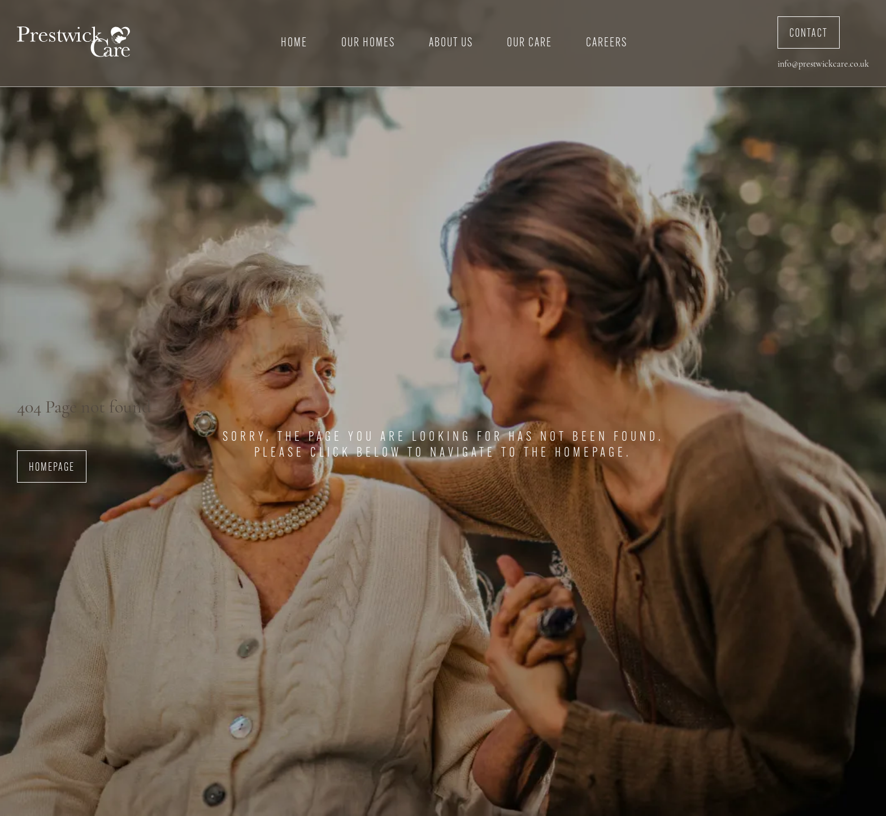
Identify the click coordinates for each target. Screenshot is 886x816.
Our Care (529, 43)
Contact (808, 34)
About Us (451, 43)
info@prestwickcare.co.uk (823, 64)
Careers (606, 43)
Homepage (52, 468)
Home (294, 43)
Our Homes (368, 43)
